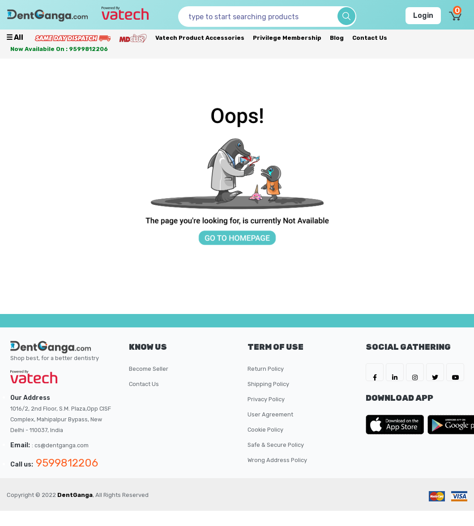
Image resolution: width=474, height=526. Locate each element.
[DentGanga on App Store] (396, 424)
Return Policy (266, 368)
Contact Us (369, 37)
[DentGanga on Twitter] (435, 372)
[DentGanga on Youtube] (455, 372)
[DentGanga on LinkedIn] (395, 372)
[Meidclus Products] (133, 37)
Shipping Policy (268, 384)
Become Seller (148, 368)
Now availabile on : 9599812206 (59, 49)
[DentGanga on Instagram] (415, 372)
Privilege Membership (287, 37)
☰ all (14, 37)
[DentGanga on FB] (375, 372)
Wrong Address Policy (277, 460)
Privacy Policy (266, 399)
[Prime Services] (72, 37)
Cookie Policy (265, 429)
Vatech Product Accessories (199, 37)
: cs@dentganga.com (60, 445)
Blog (337, 37)
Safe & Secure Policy (276, 444)
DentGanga (75, 495)
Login (423, 15)
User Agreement (270, 414)
